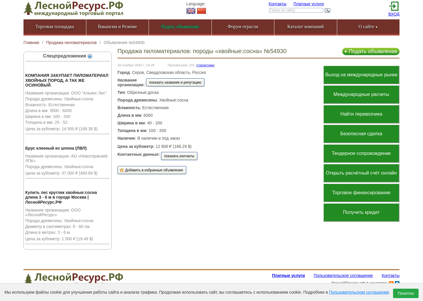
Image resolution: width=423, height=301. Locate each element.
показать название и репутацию (175, 82)
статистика (205, 65)
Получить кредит (361, 212)
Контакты (277, 3)
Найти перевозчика (361, 113)
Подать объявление (370, 51)
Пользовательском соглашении (359, 292)
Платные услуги (308, 3)
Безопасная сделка (361, 133)
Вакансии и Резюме (117, 26)
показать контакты (179, 156)
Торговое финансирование (361, 192)
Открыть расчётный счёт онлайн (361, 172)
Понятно (406, 293)
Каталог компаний (305, 26)
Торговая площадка (55, 26)
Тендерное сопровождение (361, 153)
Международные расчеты (361, 94)
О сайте (368, 26)
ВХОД (394, 14)
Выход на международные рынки (361, 74)
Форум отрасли (243, 26)
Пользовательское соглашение (343, 275)
